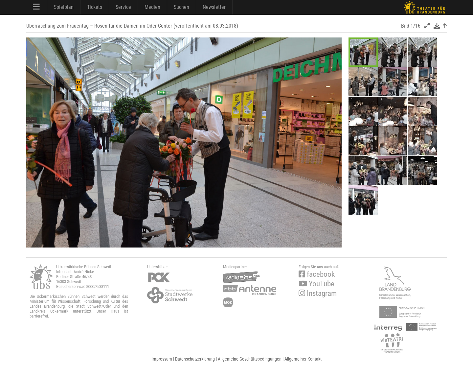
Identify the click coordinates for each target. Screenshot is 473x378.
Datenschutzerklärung (195, 359)
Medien (152, 7)
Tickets (94, 7)
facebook (317, 274)
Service (123, 7)
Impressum (161, 359)
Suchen (181, 7)
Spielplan (64, 7)
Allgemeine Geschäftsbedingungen (250, 359)
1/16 (415, 26)
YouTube (316, 283)
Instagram (318, 293)
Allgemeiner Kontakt (303, 359)
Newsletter (214, 7)
